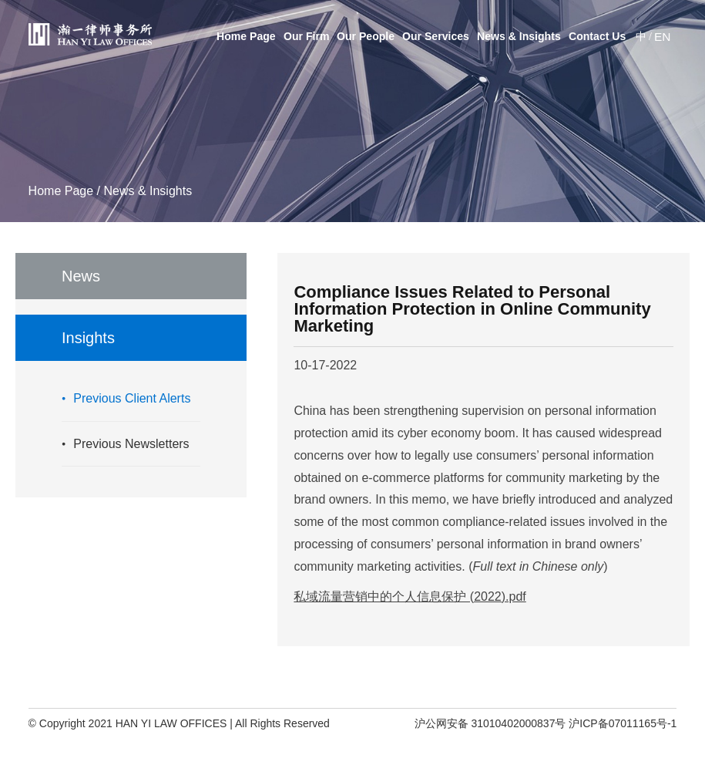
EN (662, 36)
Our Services (435, 36)
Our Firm (306, 36)
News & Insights (519, 36)
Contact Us (597, 36)
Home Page (246, 36)
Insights (88, 337)
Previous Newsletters (131, 443)
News (81, 276)
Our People (365, 36)
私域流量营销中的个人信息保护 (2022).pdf (409, 596)
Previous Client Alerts (131, 398)
